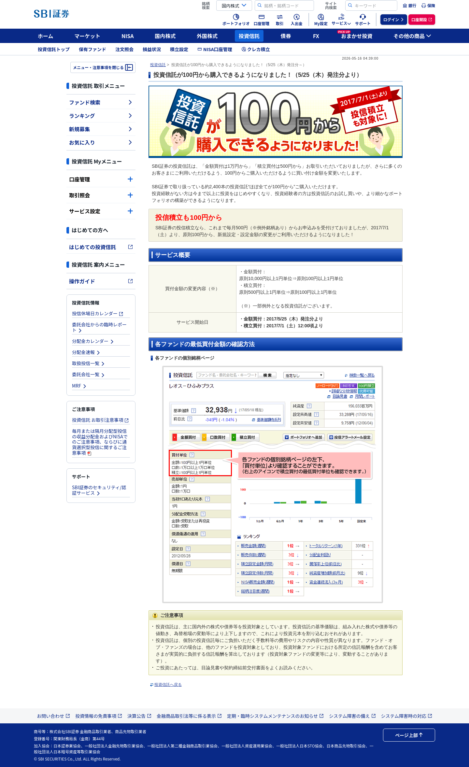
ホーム (45, 36)
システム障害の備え (352, 716)
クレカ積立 (255, 49)
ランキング (101, 116)
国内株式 (165, 36)
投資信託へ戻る (168, 684)
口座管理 (101, 179)
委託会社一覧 (88, 374)
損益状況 (152, 49)
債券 (286, 36)
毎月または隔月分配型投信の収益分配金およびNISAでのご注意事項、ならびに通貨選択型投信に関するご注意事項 (100, 442)
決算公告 (139, 716)
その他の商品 (412, 36)
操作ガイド (101, 281)
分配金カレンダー (93, 341)
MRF (79, 385)
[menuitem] (409, 5)
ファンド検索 (101, 102)
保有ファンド (92, 49)
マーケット (87, 36)
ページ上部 (409, 735)
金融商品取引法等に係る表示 (189, 716)
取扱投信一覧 (88, 363)
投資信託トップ (54, 49)
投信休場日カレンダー (97, 313)
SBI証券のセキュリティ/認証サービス (99, 490)
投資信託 (249, 36)
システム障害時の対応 (407, 716)
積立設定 (179, 49)
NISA (127, 36)
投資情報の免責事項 (98, 716)
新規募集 (101, 129)
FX (316, 36)
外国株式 (207, 36)
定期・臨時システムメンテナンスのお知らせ (275, 716)
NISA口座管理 (214, 49)
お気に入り (101, 142)
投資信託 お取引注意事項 (100, 420)
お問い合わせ (53, 716)
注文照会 (124, 49)
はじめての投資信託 (101, 247)
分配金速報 (86, 352)
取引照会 (101, 195)
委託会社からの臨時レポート (99, 327)
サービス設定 (101, 211)
